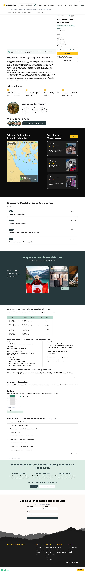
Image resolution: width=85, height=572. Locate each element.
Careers (38, 554)
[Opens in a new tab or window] (67, 562)
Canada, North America (61, 16)
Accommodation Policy (51, 547)
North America (14, 9)
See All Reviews (15, 412)
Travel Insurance (49, 559)
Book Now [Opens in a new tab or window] (80, 569)
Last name (45, 506)
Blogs (65, 5)
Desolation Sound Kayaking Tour (45, 9)
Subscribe (42, 518)
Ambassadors (60, 550)
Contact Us (71, 550)
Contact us (79, 1)
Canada (20, 9)
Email (28, 511)
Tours (8, 9)
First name (30, 506)
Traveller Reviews (40, 550)
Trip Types (48, 557)
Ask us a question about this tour (34, 123)
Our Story (38, 547)
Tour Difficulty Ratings (51, 554)
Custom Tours (59, 5)
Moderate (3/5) (60, 46)
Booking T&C (49, 550)
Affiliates (59, 547)
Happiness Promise (72, 16)
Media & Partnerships (62, 552)
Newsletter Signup (73, 547)
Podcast (38, 552)
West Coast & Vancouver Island (30, 9)
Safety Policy (48, 552)
